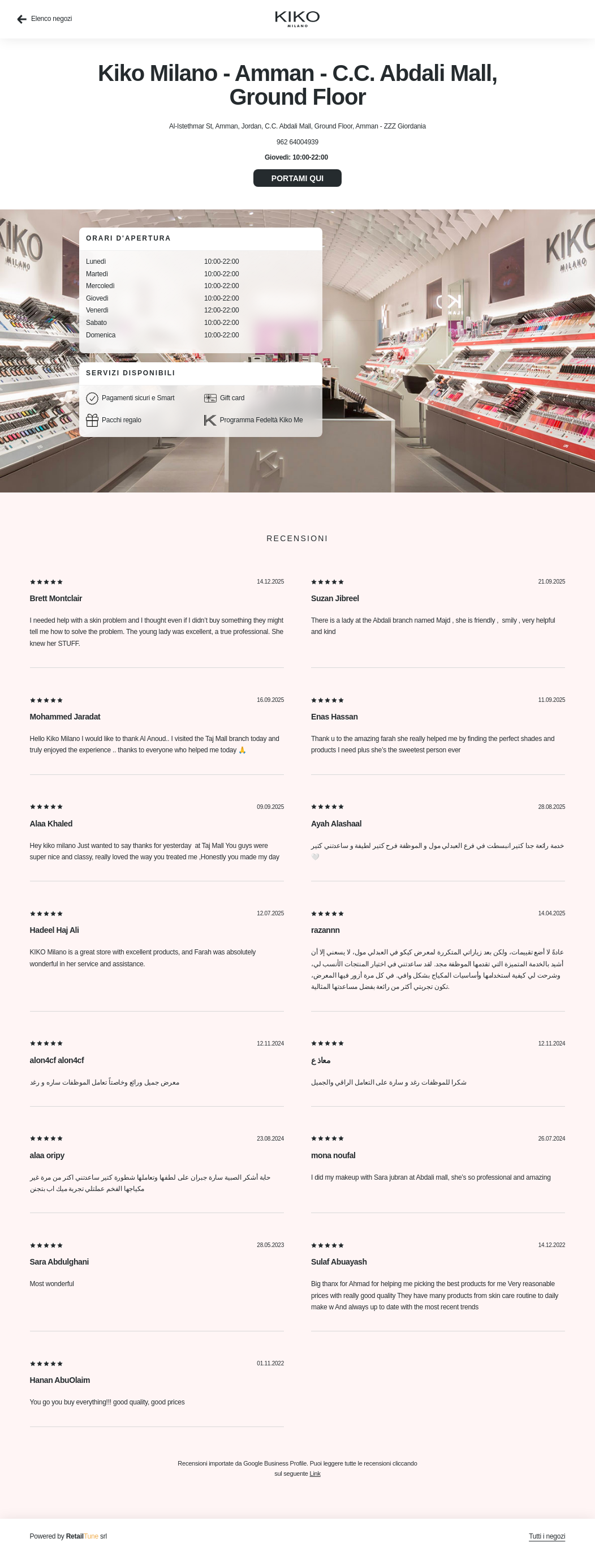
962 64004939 (297, 142)
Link (315, 1473)
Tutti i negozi (547, 1536)
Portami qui (297, 178)
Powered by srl (68, 1536)
